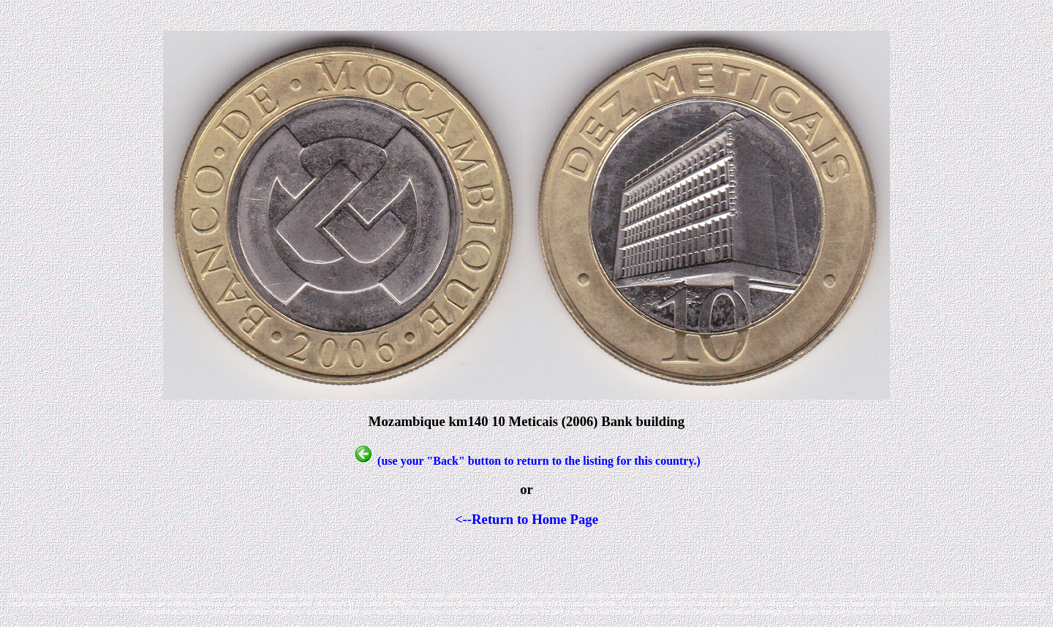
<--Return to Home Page (526, 519)
